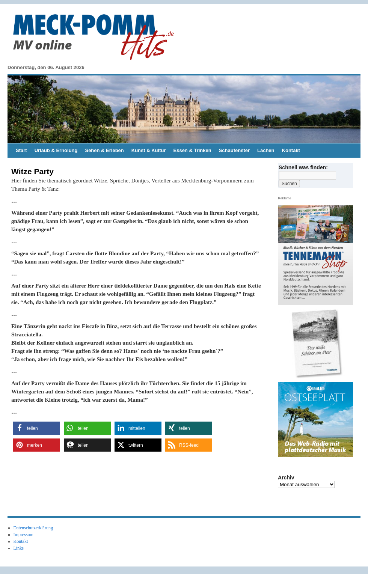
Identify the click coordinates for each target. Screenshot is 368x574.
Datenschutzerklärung (33, 527)
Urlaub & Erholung (56, 150)
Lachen (265, 150)
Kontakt (291, 150)
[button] (36, 428)
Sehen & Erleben (104, 150)
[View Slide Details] (318, 343)
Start (21, 150)
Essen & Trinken (192, 150)
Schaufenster (234, 150)
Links (19, 548)
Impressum (23, 534)
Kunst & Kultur (148, 150)
